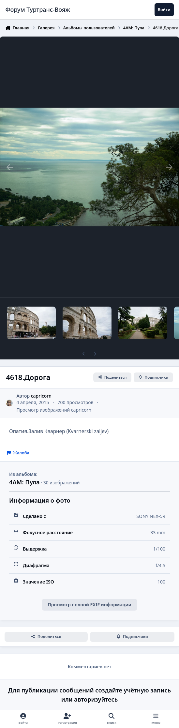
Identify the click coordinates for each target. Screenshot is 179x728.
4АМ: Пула (24, 482)
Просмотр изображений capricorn (53, 410)
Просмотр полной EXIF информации (89, 604)
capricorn (41, 396)
